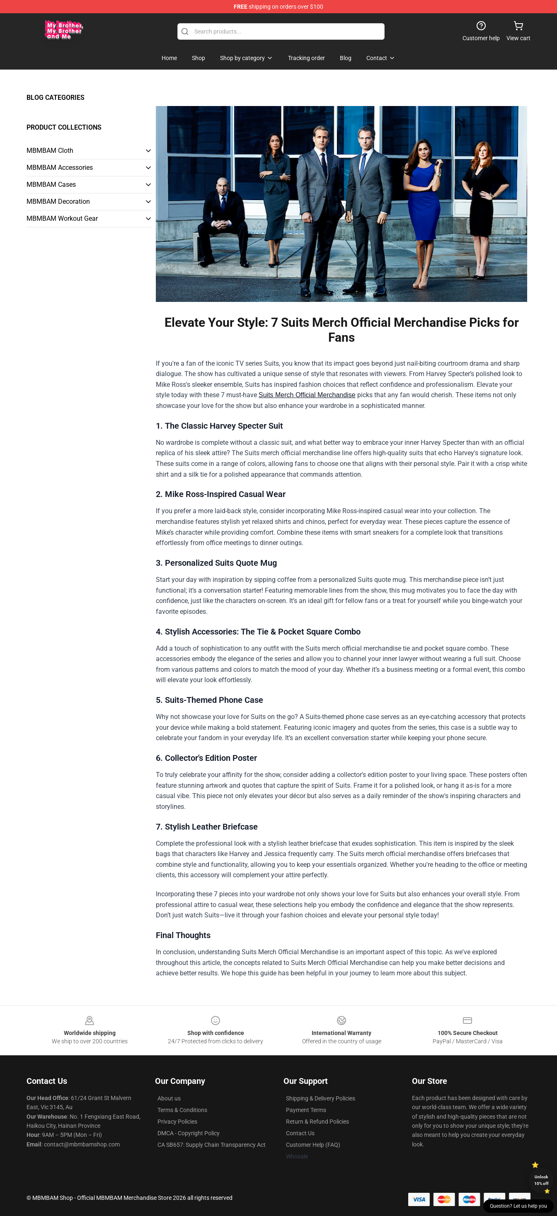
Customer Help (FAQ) (313, 1144)
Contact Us (300, 1133)
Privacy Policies (177, 1121)
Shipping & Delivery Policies (320, 1098)
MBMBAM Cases (51, 184)
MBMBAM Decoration (58, 201)
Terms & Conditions (182, 1110)
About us (169, 1098)
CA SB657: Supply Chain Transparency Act (211, 1144)
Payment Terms (306, 1110)
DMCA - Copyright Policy (188, 1133)
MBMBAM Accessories (60, 167)
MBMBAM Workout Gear (62, 218)
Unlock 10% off (541, 1180)
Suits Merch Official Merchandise (307, 394)
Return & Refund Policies (317, 1121)
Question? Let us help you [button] (518, 1206)
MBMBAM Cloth (50, 150)
